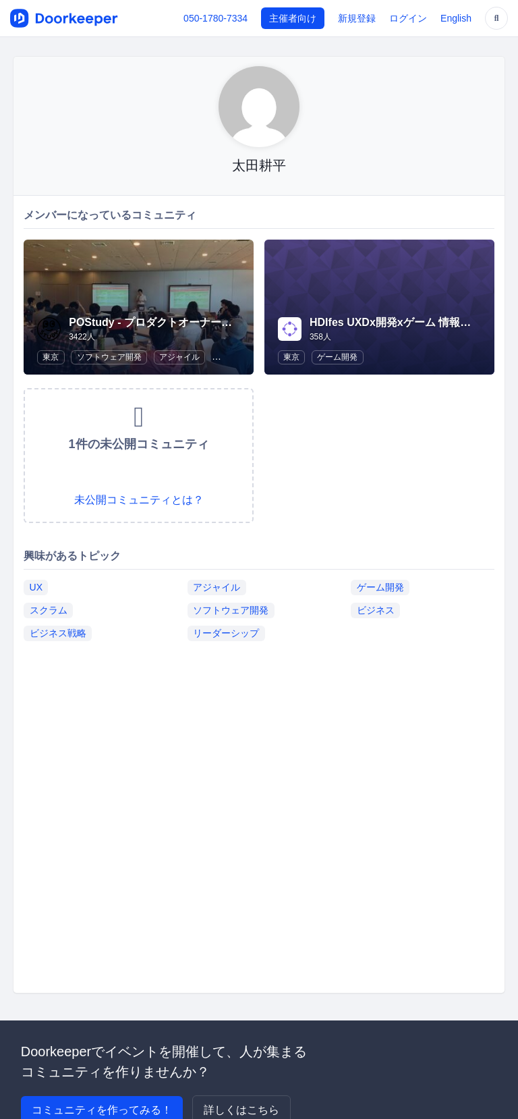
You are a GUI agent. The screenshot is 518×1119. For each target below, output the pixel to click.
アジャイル (179, 357)
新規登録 (357, 18)
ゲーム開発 (337, 357)
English (455, 18)
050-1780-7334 (215, 18)
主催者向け (292, 18)
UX (36, 587)
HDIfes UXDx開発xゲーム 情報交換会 (401, 322)
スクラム (48, 610)
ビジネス (376, 610)
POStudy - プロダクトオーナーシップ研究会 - (181, 322)
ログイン (408, 18)
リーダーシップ (226, 633)
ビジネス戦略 (58, 633)
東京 (50, 357)
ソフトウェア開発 (109, 357)
